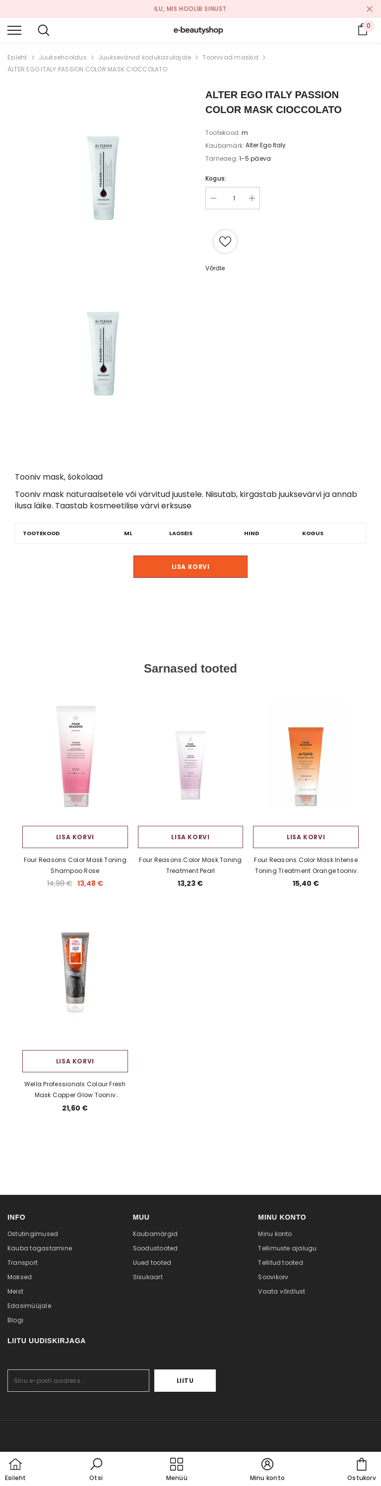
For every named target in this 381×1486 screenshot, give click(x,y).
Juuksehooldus (63, 57)
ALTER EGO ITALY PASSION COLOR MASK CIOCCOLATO (87, 69)
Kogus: (215, 178)
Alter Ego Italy (266, 145)
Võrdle (215, 268)
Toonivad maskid (230, 57)
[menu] (14, 30)
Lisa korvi (191, 566)
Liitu (185, 1380)
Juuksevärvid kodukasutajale (144, 57)
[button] (96, 1470)
